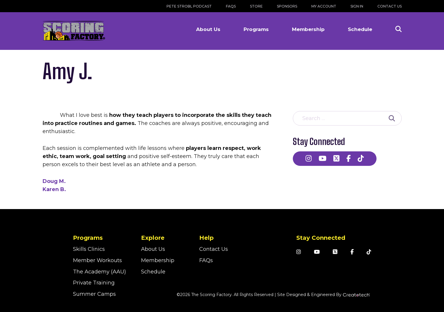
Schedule (360, 29)
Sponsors (287, 6)
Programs (256, 29)
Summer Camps (94, 294)
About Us (208, 29)
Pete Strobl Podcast (189, 6)
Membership (308, 29)
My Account (323, 6)
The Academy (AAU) (99, 272)
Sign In (356, 6)
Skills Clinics (89, 249)
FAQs (231, 6)
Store (256, 6)
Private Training (94, 283)
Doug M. (54, 181)
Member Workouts (97, 260)
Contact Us (389, 6)
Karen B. (54, 189)
